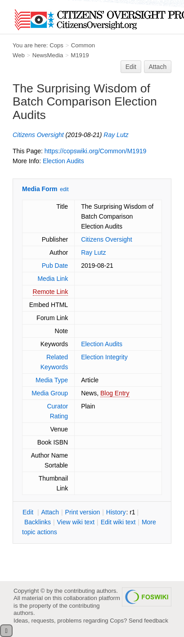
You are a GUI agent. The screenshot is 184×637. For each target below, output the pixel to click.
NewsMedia (47, 55)
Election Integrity (104, 357)
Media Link (52, 278)
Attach (158, 66)
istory (116, 512)
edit (64, 189)
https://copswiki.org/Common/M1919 (95, 151)
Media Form (40, 188)
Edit (131, 66)
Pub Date (55, 265)
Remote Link (50, 291)
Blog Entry (115, 393)
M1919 (80, 55)
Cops (56, 45)
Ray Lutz (115, 134)
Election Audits (63, 161)
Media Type (52, 380)
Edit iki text (118, 522)
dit (28, 512)
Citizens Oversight (38, 134)
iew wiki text (75, 522)
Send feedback (148, 620)
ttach (50, 512)
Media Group (49, 393)
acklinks (37, 522)
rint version (82, 512)
